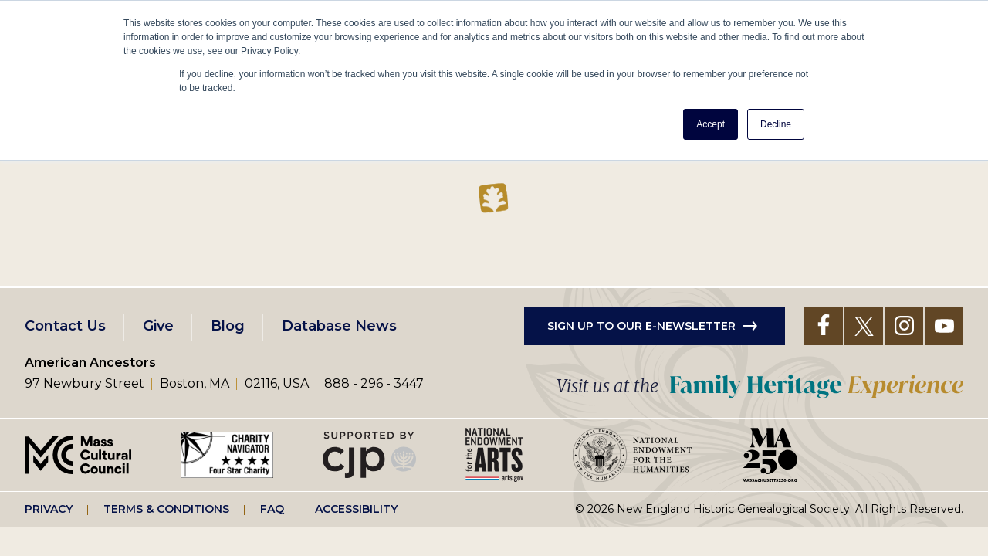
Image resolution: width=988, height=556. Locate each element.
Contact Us (65, 325)
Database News (339, 325)
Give (158, 325)
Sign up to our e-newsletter (641, 326)
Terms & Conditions (166, 509)
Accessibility (356, 509)
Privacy (49, 509)
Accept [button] (710, 124)
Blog (228, 325)
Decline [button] (775, 124)
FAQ (272, 509)
